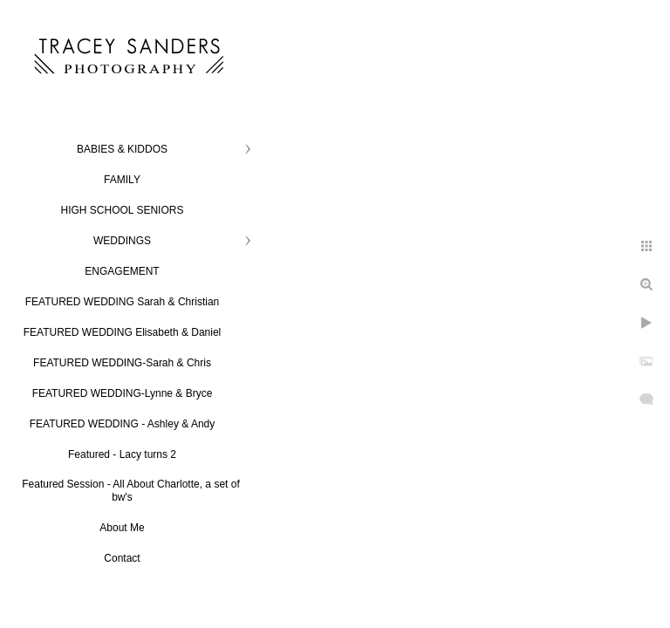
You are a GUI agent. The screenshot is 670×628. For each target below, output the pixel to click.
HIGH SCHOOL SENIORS (122, 210)
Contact (122, 558)
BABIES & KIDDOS (122, 149)
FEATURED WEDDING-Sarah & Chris (122, 363)
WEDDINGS (122, 241)
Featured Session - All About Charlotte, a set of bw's (130, 490)
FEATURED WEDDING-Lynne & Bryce (122, 393)
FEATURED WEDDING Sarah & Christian (122, 302)
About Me (121, 528)
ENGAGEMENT (122, 271)
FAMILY (122, 180)
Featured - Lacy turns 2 (122, 454)
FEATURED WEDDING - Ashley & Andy (122, 424)
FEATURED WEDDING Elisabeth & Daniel (123, 332)
